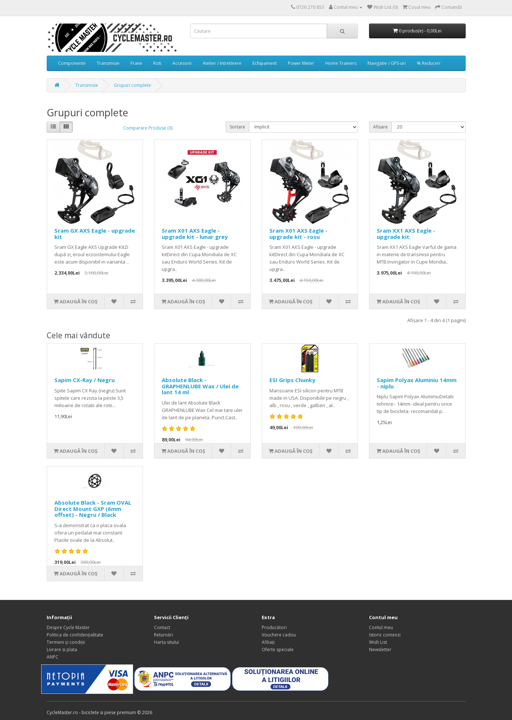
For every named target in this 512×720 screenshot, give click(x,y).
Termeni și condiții (66, 642)
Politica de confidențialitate (75, 635)
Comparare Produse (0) (147, 128)
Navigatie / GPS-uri (387, 63)
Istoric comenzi (385, 635)
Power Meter (301, 63)
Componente (72, 63)
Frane (136, 63)
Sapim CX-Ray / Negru (84, 380)
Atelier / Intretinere (222, 63)
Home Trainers (341, 63)
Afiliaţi (268, 642)
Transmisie (108, 63)
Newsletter (380, 649)
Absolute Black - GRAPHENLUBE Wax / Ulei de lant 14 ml (200, 386)
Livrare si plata (62, 649)
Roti (157, 63)
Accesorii (181, 63)
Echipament (265, 63)
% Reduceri (428, 63)
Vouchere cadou (279, 635)
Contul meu (381, 627)
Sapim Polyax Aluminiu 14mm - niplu (416, 383)
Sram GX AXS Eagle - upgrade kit (94, 233)
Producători (274, 627)
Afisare (380, 127)
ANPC (52, 657)
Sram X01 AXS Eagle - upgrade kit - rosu (298, 233)
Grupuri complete (132, 85)
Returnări (163, 635)
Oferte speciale (278, 649)
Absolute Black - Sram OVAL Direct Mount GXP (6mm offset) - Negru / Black (92, 508)
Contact (162, 627)
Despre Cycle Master (68, 627)
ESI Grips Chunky (292, 380)
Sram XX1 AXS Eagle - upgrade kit (406, 233)
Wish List (378, 642)
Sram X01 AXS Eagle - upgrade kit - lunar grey (195, 233)
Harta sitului (166, 642)
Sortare (237, 127)
